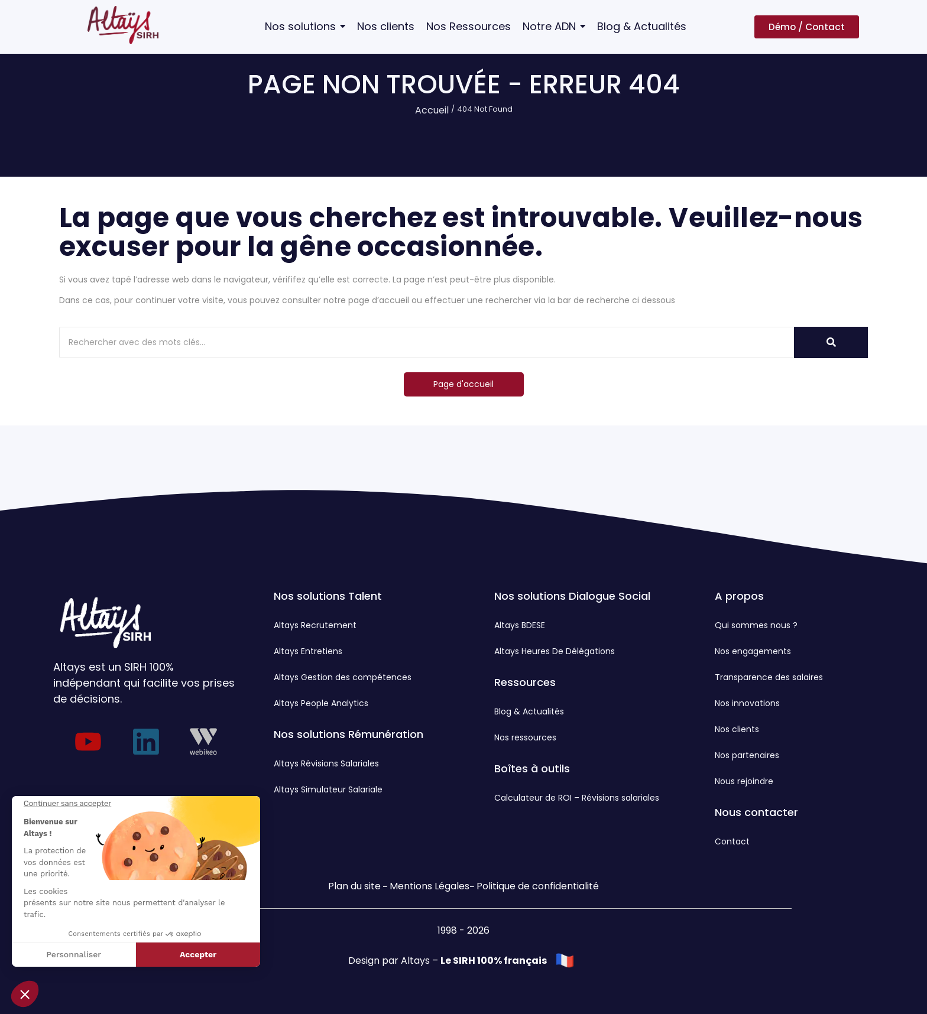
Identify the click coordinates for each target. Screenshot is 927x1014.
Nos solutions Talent (328, 596)
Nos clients (737, 729)
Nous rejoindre (744, 781)
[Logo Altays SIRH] (122, 25)
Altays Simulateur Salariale (328, 789)
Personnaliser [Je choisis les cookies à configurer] (73, 954)
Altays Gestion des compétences (342, 677)
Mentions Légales (429, 886)
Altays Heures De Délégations (554, 651)
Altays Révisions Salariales (326, 763)
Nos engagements (753, 651)
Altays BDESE (519, 625)
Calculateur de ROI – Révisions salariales (576, 798)
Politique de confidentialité (538, 886)
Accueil (432, 110)
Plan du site (354, 886)
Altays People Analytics (321, 703)
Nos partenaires (747, 755)
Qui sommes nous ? (756, 625)
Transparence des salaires (769, 677)
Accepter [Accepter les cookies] (198, 954)
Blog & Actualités (529, 711)
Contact (732, 841)
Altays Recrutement (315, 625)
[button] (25, 994)
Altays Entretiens (308, 651)
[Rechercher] (426, 342)
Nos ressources (525, 737)
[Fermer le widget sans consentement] (67, 804)
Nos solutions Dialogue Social (572, 596)
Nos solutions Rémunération (348, 734)
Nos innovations (747, 703)
